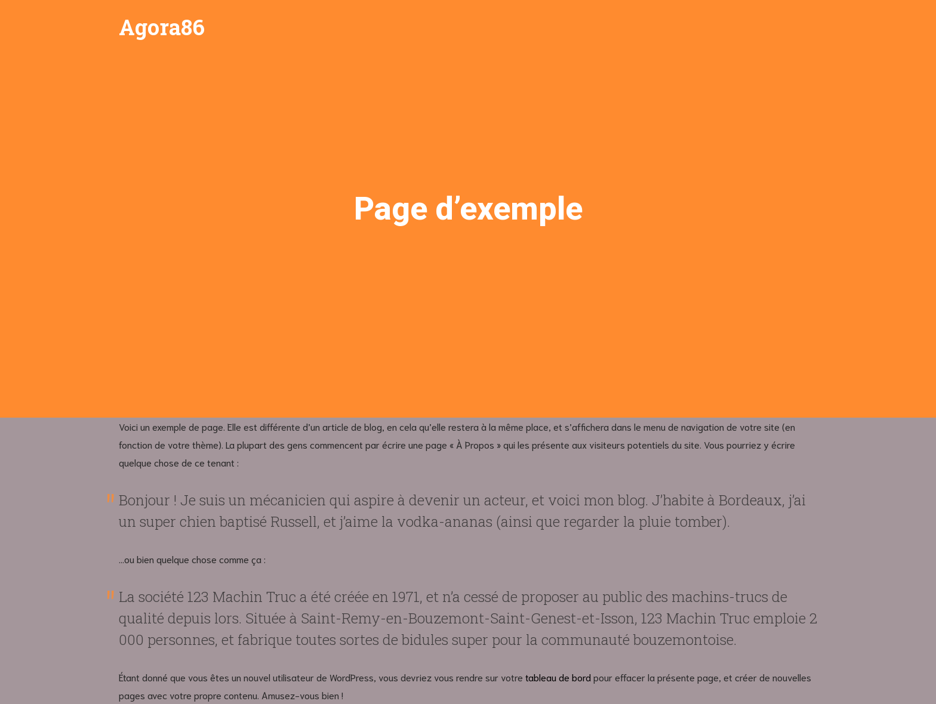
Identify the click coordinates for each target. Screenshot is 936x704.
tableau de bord (558, 677)
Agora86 (162, 27)
